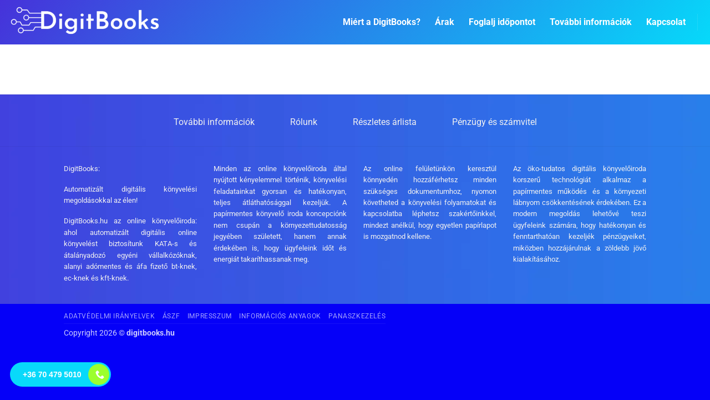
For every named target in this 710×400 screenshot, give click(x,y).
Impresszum (209, 316)
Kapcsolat (666, 22)
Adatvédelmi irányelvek (109, 316)
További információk (591, 22)
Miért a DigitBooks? (381, 22)
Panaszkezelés (357, 316)
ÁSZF (171, 316)
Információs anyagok (280, 316)
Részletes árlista (385, 122)
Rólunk (303, 122)
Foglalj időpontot (502, 22)
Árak (444, 22)
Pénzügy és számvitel (494, 122)
